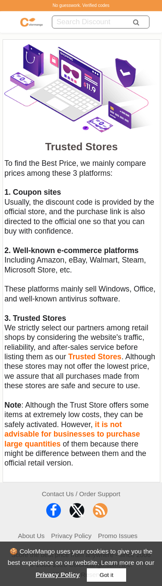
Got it (107, 575)
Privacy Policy (58, 574)
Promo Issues (118, 535)
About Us (31, 535)
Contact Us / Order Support (81, 493)
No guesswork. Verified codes (81, 5)
